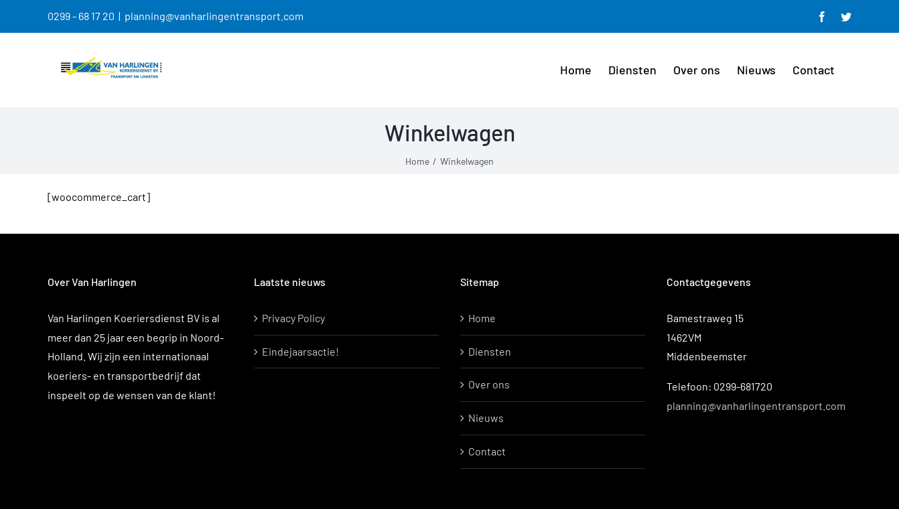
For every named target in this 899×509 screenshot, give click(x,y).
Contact (487, 451)
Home (482, 317)
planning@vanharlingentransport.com (214, 15)
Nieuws (486, 417)
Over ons (489, 384)
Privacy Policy (293, 317)
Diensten (489, 351)
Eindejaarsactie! (300, 351)
